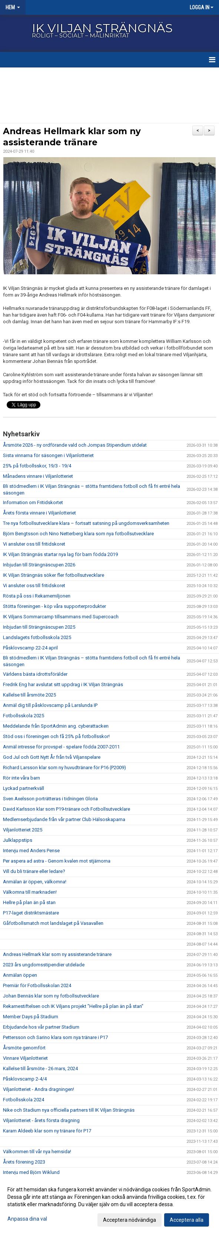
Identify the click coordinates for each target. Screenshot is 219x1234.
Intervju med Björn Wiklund (31, 1172)
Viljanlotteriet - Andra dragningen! (38, 1089)
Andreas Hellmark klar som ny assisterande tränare (57, 954)
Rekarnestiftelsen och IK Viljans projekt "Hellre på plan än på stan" (73, 1006)
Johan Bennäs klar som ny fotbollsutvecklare (51, 996)
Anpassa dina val (27, 1219)
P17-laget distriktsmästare (31, 913)
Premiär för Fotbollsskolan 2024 (37, 985)
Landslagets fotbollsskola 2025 (37, 637)
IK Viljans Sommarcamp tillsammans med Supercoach (61, 616)
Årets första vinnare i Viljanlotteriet (39, 513)
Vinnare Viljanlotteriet (25, 1058)
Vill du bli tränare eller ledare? (34, 871)
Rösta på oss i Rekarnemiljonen (36, 596)
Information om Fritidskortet (33, 502)
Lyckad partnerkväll (23, 788)
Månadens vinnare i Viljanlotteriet (38, 476)
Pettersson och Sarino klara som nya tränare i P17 (55, 1037)
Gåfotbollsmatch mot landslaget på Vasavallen (53, 923)
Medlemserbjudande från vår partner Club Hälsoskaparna (64, 819)
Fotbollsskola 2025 (23, 715)
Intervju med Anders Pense (31, 850)
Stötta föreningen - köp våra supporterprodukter (54, 606)
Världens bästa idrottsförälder (35, 674)
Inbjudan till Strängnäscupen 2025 (39, 627)
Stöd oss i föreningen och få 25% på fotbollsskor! (56, 736)
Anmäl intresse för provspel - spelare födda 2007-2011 (61, 747)
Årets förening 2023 (24, 1162)
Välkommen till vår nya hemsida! (37, 1151)
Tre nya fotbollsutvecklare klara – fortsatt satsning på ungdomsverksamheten (86, 523)
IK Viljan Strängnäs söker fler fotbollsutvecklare (53, 575)
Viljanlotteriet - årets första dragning (41, 1120)
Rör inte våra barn (21, 778)
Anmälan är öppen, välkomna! (34, 881)
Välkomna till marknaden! (30, 892)
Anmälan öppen (20, 975)
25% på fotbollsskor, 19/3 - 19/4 (37, 466)
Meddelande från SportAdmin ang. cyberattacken (56, 726)
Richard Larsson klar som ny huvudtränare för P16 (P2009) (64, 767)
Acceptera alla (186, 1220)
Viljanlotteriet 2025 (22, 830)
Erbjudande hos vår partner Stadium (41, 1027)
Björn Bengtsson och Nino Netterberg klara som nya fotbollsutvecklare (78, 533)
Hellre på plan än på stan (29, 902)
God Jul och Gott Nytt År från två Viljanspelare (51, 757)
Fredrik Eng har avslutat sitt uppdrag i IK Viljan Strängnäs (63, 684)
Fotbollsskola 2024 (23, 1099)
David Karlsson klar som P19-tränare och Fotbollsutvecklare (66, 809)
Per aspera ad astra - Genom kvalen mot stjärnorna (56, 861)
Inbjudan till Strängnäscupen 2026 (39, 565)
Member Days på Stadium (30, 1016)
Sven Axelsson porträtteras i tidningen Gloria (50, 798)
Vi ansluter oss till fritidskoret (34, 544)
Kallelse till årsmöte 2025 (29, 695)
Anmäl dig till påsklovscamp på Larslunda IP (50, 705)
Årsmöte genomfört (24, 1048)
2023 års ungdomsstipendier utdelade (43, 964)
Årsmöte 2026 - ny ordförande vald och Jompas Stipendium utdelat (75, 445)
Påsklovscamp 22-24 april (30, 648)
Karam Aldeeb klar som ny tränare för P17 (47, 1131)
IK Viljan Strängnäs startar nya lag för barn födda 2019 (60, 554)
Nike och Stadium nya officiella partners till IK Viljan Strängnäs (69, 1110)
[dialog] (109, 1204)
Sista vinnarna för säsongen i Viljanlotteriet (48, 455)
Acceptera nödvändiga (129, 1220)
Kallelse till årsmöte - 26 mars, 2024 (40, 1068)
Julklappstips (17, 840)
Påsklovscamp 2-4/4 (25, 1079)
